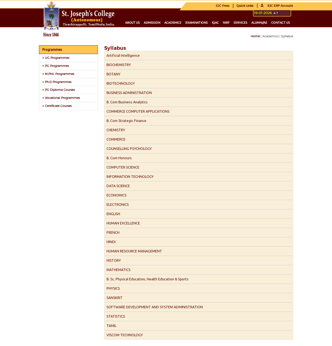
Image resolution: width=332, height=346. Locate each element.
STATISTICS (116, 316)
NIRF (226, 22)
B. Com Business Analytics (127, 102)
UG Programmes (55, 58)
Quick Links (245, 6)
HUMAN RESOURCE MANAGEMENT (134, 251)
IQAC (215, 22)
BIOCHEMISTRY (119, 65)
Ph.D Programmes (56, 82)
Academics (172, 22)
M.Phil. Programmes (58, 74)
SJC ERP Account (277, 6)
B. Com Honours (119, 158)
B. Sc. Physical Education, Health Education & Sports (147, 279)
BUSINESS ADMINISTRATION (129, 93)
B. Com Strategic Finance (126, 121)
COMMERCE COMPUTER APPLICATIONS (138, 111)
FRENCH (113, 232)
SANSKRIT (115, 298)
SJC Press (222, 5)
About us (132, 22)
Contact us (280, 22)
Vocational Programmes (61, 98)
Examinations (196, 22)
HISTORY (114, 260)
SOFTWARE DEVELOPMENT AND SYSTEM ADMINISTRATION (155, 307)
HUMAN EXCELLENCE (123, 223)
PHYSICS (113, 288)
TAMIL (111, 326)
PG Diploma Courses (58, 89)
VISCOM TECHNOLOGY (125, 335)
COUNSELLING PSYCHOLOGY (129, 149)
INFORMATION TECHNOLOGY (130, 176)
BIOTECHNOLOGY (121, 83)
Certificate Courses (57, 106)
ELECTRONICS (118, 204)
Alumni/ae (259, 22)
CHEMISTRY (116, 130)
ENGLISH (113, 214)
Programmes (52, 49)
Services (240, 22)
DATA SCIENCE (118, 186)
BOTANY (113, 74)
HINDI (111, 242)
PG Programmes (55, 66)
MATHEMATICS (118, 270)
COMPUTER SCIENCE (123, 167)
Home (255, 36)
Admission (152, 22)
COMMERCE (116, 139)
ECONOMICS (116, 195)
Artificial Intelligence (123, 55)
